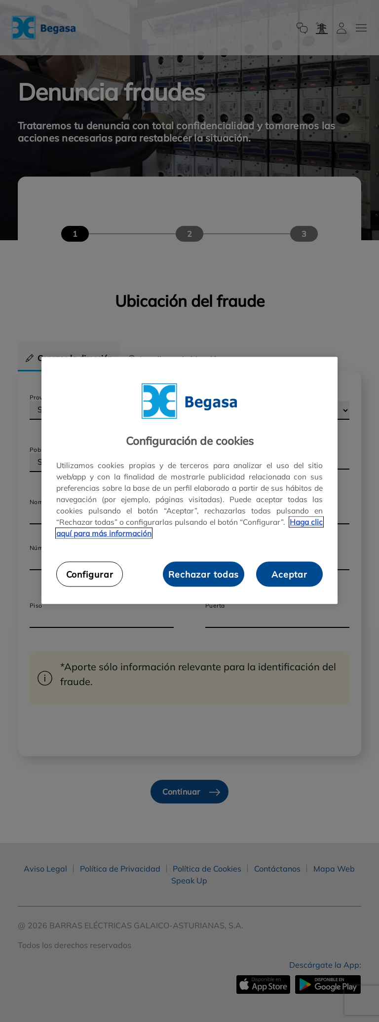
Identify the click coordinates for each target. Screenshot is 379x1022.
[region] (189, 480)
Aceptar (289, 574)
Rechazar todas (203, 574)
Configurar (90, 574)
